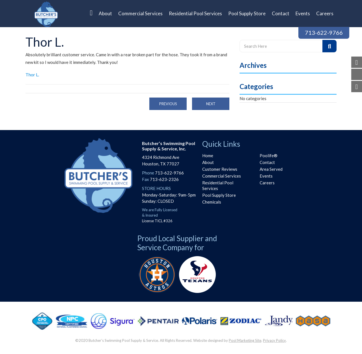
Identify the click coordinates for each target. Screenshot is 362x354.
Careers (267, 182)
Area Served (271, 169)
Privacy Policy (274, 340)
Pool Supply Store (219, 195)
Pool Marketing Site (245, 340)
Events (266, 175)
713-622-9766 (324, 32)
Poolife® (268, 155)
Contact (267, 162)
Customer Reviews (219, 169)
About (208, 162)
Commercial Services (221, 175)
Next (211, 104)
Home (207, 155)
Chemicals (211, 201)
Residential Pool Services (217, 185)
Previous (168, 104)
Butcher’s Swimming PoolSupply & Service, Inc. (168, 146)
